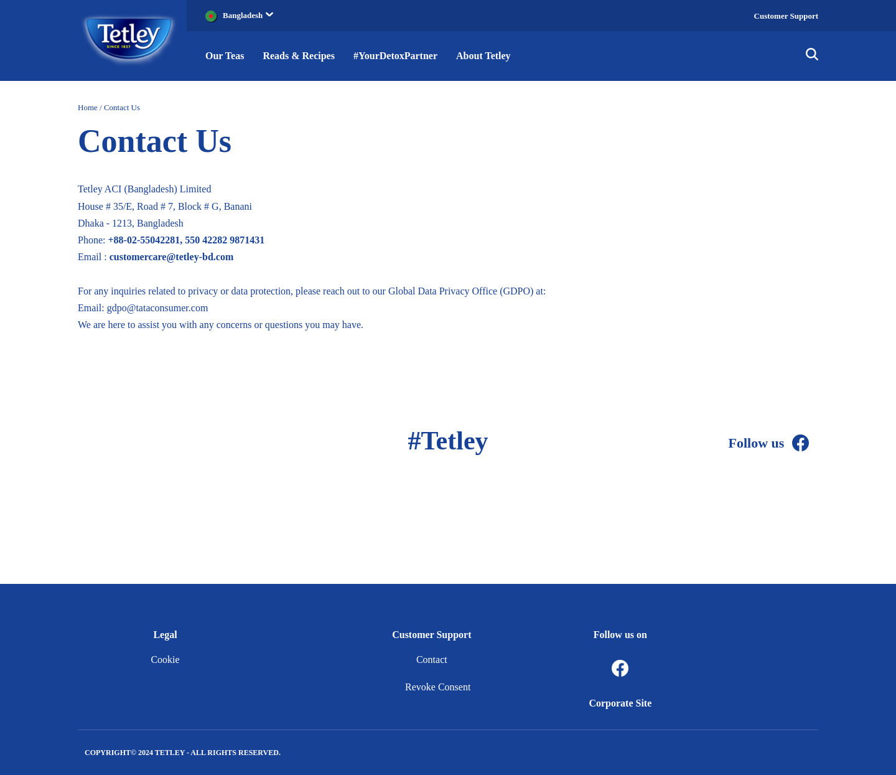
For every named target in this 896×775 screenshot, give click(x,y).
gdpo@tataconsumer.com (157, 308)
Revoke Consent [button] (437, 687)
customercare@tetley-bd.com (172, 256)
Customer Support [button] (431, 634)
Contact (431, 659)
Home (88, 107)
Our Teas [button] (224, 55)
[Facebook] (801, 443)
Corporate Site (620, 703)
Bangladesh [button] (248, 15)
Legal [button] (165, 634)
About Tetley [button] (483, 55)
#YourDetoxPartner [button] (395, 55)
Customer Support (786, 16)
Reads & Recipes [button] (299, 55)
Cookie (165, 659)
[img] (812, 56)
